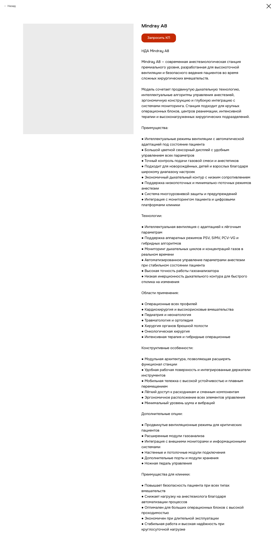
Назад (11, 6)
